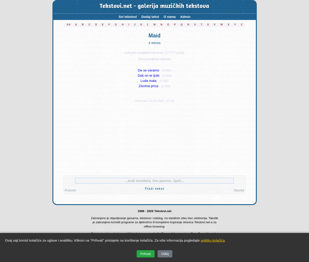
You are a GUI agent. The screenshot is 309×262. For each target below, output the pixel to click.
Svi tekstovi (128, 17)
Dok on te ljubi (148, 75)
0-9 (68, 24)
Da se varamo (148, 70)
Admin (185, 17)
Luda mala (148, 81)
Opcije (239, 190)
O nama (170, 17)
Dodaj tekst (150, 17)
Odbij (165, 254)
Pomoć (70, 190)
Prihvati (145, 254)
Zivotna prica (148, 86)
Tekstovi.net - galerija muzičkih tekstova (154, 7)
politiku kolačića (213, 240)
